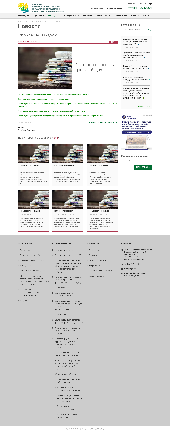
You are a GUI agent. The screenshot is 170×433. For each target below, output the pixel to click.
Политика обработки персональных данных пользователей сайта (29, 293)
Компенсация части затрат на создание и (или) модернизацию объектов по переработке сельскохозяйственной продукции (68, 266)
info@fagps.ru (130, 269)
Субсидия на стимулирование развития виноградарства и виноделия (67, 331)
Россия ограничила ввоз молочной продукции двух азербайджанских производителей (56, 94)
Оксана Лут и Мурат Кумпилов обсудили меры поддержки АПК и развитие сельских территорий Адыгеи (64, 115)
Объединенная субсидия (65, 374)
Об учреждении (24, 16)
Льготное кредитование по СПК (68, 255)
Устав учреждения (28, 266)
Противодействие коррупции (32, 271)
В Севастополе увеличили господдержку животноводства (136, 79)
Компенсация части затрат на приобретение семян (67, 381)
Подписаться (141, 169)
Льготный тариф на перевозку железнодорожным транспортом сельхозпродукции (69, 280)
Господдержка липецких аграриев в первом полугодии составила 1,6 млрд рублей (54, 111)
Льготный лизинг (62, 315)
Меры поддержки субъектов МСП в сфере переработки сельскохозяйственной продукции (67, 365)
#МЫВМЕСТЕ (147, 16)
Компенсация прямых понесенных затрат (64, 294)
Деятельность (26, 250)
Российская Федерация (27, 130)
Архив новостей (144, 107)
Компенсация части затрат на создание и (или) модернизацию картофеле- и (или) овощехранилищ (68, 305)
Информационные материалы (102, 271)
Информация (93, 244)
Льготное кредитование (65, 250)
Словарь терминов (97, 276)
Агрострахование (62, 288)
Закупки (23, 301)
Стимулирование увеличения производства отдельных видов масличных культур (68, 399)
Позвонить (133, 8)
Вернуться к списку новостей (104, 123)
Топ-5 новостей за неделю (30, 165)
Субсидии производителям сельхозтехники (66, 416)
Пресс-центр (53, 16)
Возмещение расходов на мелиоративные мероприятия (67, 389)
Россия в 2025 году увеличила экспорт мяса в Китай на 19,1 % (136, 68)
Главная (20, 21)
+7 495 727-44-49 (131, 264)
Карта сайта (142, 3)
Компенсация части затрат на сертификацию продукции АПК (68, 354)
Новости (38, 21)
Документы (39, 16)
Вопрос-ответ (121, 16)
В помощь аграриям (70, 16)
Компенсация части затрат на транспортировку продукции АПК (69, 321)
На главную (132, 3)
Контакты (135, 16)
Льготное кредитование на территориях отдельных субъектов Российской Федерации (66, 343)
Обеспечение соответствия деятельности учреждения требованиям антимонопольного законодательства (34, 280)
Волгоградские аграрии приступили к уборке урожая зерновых (46, 99)
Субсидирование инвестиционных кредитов (66, 408)
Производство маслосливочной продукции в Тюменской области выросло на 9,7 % (135, 42)
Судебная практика (104, 16)
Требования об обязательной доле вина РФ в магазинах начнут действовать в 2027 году (136, 56)
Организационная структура (32, 261)
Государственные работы (31, 255)
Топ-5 (112, 42)
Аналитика (87, 16)
